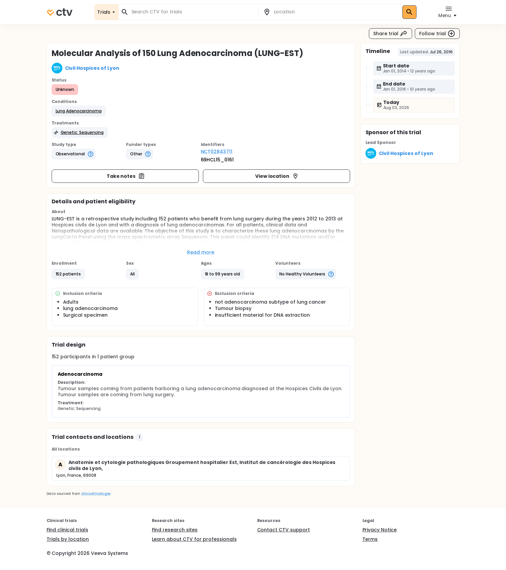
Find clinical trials (67, 530)
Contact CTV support (283, 530)
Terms (370, 539)
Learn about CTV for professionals (194, 539)
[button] (79, 111)
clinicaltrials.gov (96, 493)
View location (277, 176)
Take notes (126, 176)
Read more (200, 252)
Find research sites (175, 530)
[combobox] (192, 12)
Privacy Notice (379, 530)
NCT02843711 (217, 152)
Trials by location (68, 539)
